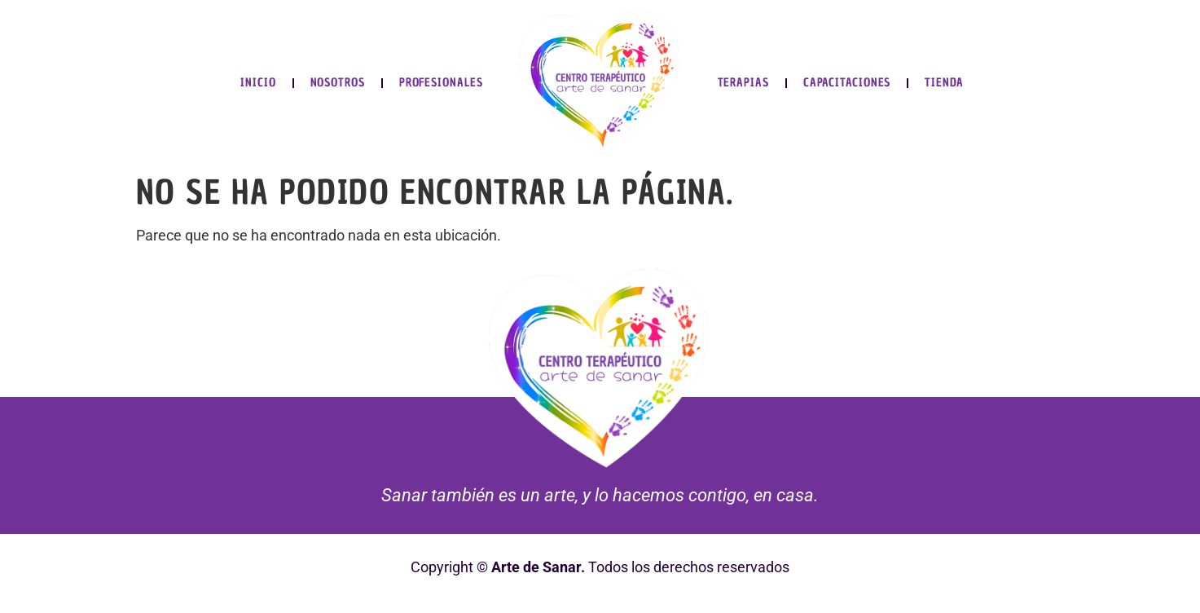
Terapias (743, 82)
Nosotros (337, 82)
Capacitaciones (847, 82)
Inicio (257, 82)
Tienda (944, 82)
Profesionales (441, 82)
